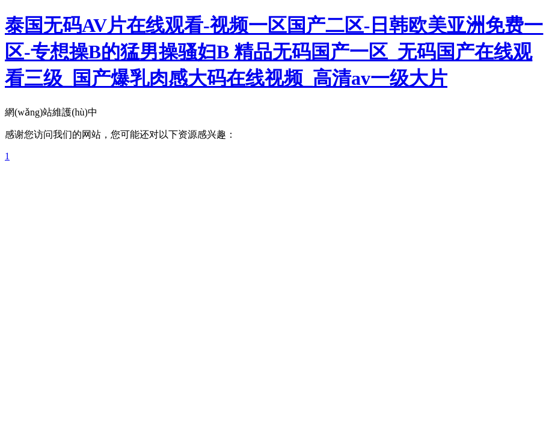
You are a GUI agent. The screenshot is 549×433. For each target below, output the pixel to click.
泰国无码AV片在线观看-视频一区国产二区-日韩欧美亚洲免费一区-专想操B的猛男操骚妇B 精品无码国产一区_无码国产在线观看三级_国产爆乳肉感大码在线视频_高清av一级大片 (274, 51)
